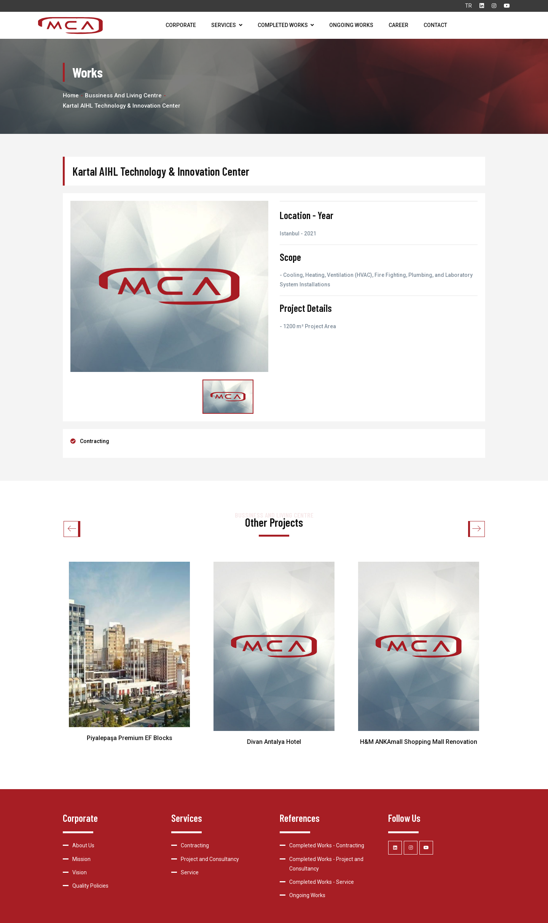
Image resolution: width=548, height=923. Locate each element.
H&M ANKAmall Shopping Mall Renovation (418, 741)
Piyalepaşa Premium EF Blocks (129, 738)
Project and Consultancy (210, 859)
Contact (435, 25)
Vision (79, 872)
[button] (476, 529)
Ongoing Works (351, 25)
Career (398, 25)
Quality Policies (90, 886)
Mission (81, 859)
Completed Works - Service (321, 882)
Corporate (181, 25)
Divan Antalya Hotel (274, 741)
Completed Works (286, 25)
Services (226, 25)
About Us (83, 845)
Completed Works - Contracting (326, 845)
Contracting (94, 441)
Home (71, 95)
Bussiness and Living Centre (123, 95)
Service (190, 872)
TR (468, 6)
